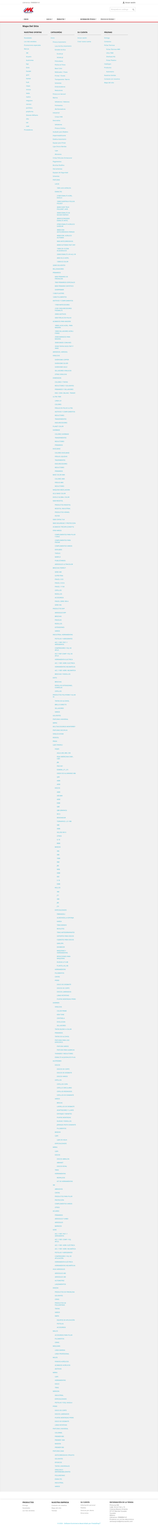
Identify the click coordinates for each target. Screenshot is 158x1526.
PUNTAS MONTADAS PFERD (66, 999)
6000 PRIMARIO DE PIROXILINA (61, 278)
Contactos (107, 42)
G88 (58, 807)
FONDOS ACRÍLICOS (62, 1361)
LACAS (57, 184)
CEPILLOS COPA (62, 1084)
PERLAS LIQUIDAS (61, 456)
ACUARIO (56, 1211)
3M (27, 53)
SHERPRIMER (59, 290)
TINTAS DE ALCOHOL (62, 701)
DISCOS (57, 788)
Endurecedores (60, 87)
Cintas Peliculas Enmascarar (62, 158)
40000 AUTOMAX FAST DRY (66, 245)
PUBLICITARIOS (60, 561)
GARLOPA (60, 943)
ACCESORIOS (59, 598)
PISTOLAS (60, 1324)
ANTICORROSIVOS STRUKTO (64, 1455)
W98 (58, 869)
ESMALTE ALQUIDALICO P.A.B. (65, 1057)
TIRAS (57, 1170)
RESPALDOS (61, 1178)
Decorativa (56, 120)
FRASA (55, 741)
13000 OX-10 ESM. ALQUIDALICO (63, 250)
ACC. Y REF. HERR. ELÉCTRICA (65, 1245)
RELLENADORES (58, 269)
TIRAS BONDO (62, 925)
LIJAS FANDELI (58, 745)
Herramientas (57, 169)
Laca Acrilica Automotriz (63, 46)
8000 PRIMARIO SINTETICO (64, 286)
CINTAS (57, 977)
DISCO (57, 1384)
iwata (28, 93)
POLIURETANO (60, 1475)
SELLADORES (59, 708)
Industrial (56, 113)
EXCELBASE (56, 449)
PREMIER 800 (59, 1436)
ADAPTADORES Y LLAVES (65, 1110)
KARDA (59, 921)
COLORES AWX (60, 479)
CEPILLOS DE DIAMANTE (65, 1095)
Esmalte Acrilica (60, 50)
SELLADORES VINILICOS (63, 371)
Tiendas (54, 1511)
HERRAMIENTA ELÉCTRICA (64, 1262)
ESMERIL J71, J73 (62, 770)
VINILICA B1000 (58, 734)
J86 (58, 762)
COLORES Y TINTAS (61, 382)
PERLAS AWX (59, 482)
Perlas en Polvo (60, 65)
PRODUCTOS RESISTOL (63, 505)
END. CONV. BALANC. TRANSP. (65, 393)
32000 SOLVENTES (59, 265)
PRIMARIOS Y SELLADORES (64, 389)
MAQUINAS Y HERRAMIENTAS (62, 952)
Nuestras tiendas (110, 75)
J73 (58, 906)
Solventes (58, 83)
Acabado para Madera (60, 132)
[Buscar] (122, 9)
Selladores (58, 124)
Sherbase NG (110, 57)
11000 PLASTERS (58, 293)
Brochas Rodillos (58, 165)
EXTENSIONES (59, 627)
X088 (58, 829)
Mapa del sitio (109, 83)
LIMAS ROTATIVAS (63, 995)
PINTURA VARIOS (63, 1046)
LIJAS (56, 1136)
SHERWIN (56, 1003)
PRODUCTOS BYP (59, 609)
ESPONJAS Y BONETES (64, 1114)
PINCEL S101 (59, 579)
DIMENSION (57, 378)
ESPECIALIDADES (61, 910)
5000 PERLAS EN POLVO (63, 318)
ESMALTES (58, 192)
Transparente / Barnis (62, 79)
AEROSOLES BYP (60, 613)
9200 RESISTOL (58, 501)
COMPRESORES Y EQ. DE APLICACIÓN (63, 1257)
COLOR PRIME (62, 1011)
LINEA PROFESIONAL (62, 1354)
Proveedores (28, 130)
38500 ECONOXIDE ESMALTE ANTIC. (63, 219)
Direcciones (85, 1513)
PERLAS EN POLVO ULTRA (64, 408)
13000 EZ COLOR (62, 262)
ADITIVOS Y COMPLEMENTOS (63, 301)
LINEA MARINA (60, 1350)
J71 (58, 895)
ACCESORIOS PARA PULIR (63, 1335)
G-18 (58, 840)
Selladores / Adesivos (62, 102)
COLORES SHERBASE (62, 434)
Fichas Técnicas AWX (113, 49)
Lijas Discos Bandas (59, 146)
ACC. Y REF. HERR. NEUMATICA (65, 670)
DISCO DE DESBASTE (64, 984)
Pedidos (83, 1508)
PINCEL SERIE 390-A (61, 601)
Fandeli (28, 71)
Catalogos (107, 64)
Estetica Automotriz (59, 139)
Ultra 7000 (109, 53)
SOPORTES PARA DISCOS (65, 936)
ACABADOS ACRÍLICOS (62, 1365)
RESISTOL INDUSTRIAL (62, 508)
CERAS (57, 1299)
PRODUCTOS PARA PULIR (63, 1196)
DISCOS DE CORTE (63, 988)
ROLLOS (57, 888)
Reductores (59, 90)
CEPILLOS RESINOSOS (64, 1091)
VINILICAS (56, 356)
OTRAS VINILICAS (61, 374)
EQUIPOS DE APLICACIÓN (66, 1320)
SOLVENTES (57, 716)
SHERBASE (56, 430)
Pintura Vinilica (60, 128)
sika (27, 119)
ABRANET (60, 1163)
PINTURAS (56, 180)
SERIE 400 (58, 572)
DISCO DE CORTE (61, 1410)
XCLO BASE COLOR (59, 493)
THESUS (57, 553)
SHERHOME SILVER (61, 363)
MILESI (55, 1357)
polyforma (29, 111)
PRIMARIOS (57, 273)
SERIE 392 (58, 605)
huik (27, 82)
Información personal (88, 1505)
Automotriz (110, 72)
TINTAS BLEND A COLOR (63, 1029)
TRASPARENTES (60, 460)
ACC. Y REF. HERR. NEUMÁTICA (65, 1249)
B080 (58, 843)
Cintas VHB (58, 117)
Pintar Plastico (111, 60)
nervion (28, 104)
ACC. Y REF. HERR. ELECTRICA (65, 663)
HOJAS (57, 749)
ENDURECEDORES (61, 423)
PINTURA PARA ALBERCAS (66, 1050)
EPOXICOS (58, 1462)
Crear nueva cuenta (84, 42)
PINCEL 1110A (59, 587)
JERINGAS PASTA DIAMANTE (66, 1125)
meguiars (29, 100)
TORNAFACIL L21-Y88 (64, 821)
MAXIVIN (58, 1444)
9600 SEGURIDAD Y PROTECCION (64, 523)
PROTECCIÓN (59, 1200)
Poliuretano (59, 61)
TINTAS (57, 1309)
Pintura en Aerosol (59, 94)
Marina (55, 98)
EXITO (55, 678)
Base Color (58, 68)
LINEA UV (58, 401)
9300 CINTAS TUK (59, 519)
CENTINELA (61, 1018)
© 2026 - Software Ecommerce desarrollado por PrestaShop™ (79, 1523)
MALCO (55, 1331)
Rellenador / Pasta (61, 72)
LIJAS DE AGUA (62, 1140)
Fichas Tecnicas (109, 45)
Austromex (30, 60)
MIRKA (55, 1147)
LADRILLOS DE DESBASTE (65, 1106)
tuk (27, 122)
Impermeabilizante (59, 135)
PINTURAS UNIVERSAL (60, 719)
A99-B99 (59, 796)
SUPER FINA (59, 576)
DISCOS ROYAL (62, 1166)
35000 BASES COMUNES (63, 343)
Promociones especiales (32, 45)
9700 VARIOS (57, 530)
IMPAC (55, 723)
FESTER (57, 516)
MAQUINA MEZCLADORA (61, 490)
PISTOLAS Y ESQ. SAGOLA (63, 1403)
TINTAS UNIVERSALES (62, 1466)
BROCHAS (58, 616)
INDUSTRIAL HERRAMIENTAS (63, 635)
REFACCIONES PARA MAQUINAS (63, 957)
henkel (28, 79)
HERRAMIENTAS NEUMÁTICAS (65, 1265)
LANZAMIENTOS (60, 1284)
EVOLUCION (61, 1022)
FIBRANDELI (61, 914)
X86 (58, 851)
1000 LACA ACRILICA (64, 188)
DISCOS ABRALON (63, 1159)
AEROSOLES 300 (60, 1277)
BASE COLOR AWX (59, 475)
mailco (28, 97)
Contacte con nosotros (112, 79)
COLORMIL (58, 1433)
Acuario (28, 57)
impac (28, 86)
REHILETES (60, 929)
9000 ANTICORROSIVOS (65, 241)
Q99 (58, 777)
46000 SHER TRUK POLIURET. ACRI (63, 208)
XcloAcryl (60, 57)
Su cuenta (85, 1502)
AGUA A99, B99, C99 (63, 753)
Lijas (56, 151)
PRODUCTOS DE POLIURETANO (60, 1304)
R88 (58, 862)
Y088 (58, 858)
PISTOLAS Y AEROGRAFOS (63, 639)
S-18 (58, 880)
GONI (55, 1230)
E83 (58, 877)
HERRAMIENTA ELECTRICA (64, 659)
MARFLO (58, 557)
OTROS (59, 836)
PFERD (57, 980)
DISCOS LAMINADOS (64, 992)
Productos (107, 68)
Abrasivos (58, 154)
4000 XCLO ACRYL (63, 258)
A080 (58, 781)
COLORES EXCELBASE (62, 453)
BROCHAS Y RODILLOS (62, 674)
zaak (27, 126)
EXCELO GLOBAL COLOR (61, 497)
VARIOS (57, 631)
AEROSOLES (59, 1222)
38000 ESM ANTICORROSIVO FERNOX (65, 231)
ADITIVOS (58, 1369)
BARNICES (58, 1226)
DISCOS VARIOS (62, 1076)
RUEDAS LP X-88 (62, 962)
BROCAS (59, 1103)
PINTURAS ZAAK (58, 1451)
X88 (58, 825)
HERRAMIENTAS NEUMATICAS (65, 667)
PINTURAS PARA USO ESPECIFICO (62, 1041)
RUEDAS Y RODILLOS (64, 1121)
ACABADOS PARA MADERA (62, 321)
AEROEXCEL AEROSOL (60, 352)
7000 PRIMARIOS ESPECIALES (65, 282)
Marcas (26, 49)
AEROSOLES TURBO (61, 1219)
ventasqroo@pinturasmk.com (121, 1521)
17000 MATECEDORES (62, 305)
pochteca (29, 108)
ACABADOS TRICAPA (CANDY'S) (63, 527)
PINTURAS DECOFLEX (60, 730)
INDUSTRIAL (59, 1395)
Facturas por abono (87, 1510)
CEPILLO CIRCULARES (64, 1088)
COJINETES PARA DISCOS (65, 940)
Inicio (53, 38)
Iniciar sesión (82, 38)
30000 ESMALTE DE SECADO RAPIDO (63, 214)
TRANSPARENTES (60, 419)
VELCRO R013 (61, 832)
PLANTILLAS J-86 (62, 966)
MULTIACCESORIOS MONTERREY (64, 727)
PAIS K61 (60, 766)
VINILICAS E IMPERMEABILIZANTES (62, 1471)
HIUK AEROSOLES (59, 1269)
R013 (58, 814)
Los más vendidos (30, 42)
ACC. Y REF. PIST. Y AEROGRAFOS (61, 643)
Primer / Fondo (60, 76)
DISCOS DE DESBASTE (64, 1073)
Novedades (28, 38)
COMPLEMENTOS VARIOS (63, 546)
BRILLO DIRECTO (61, 705)
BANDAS (58, 847)
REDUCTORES (59, 415)
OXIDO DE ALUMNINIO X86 (66, 773)
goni (27, 75)
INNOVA (55, 1288)
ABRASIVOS (59, 1189)
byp (27, 64)
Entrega (107, 38)
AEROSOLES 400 (60, 1273)
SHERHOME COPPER (62, 360)
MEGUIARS (56, 1346)
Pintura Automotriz (59, 42)
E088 (58, 803)
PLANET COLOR (58, 426)
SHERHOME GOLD (61, 367)
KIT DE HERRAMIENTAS (65, 1181)
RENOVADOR (61, 818)
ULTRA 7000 (57, 397)
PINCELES (58, 620)
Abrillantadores (60, 109)
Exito (28, 68)
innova (28, 90)
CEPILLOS (58, 590)
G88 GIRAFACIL (62, 810)
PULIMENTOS (59, 973)
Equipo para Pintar (59, 143)
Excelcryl (60, 54)
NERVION (56, 1391)
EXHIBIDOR (61, 947)
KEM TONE (60, 1015)
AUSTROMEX (57, 1061)
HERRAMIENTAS (60, 969)
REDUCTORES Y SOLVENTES (64, 386)
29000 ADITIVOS (60, 314)
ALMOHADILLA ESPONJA (65, 918)
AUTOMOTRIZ (59, 1281)
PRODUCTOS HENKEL (62, 512)
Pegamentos (57, 162)
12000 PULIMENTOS (60, 297)
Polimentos (59, 105)
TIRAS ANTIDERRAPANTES (66, 932)
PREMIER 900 (59, 1447)
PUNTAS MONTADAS (64, 1117)
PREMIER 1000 (60, 1440)
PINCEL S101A (59, 583)
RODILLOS (58, 594)
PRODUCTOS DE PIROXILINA (65, 1292)
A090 (58, 784)
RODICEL (56, 737)
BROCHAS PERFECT (59, 568)
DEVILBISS (58, 550)
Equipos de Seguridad (60, 172)
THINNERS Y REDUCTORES (64, 1054)
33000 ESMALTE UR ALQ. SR (66, 254)
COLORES (58, 404)
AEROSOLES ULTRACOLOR (64, 564)
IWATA (57, 1316)
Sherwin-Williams (32, 115)
